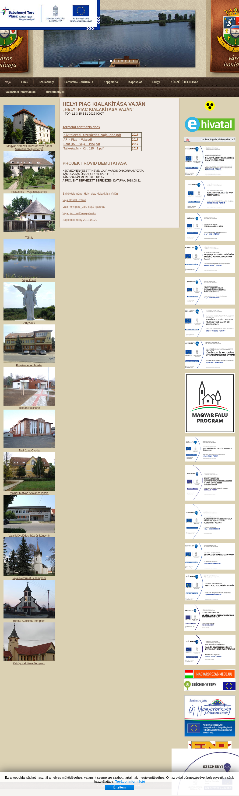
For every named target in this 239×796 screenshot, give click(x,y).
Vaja (8, 82)
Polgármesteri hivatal (29, 365)
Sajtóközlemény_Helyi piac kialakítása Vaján (90, 193)
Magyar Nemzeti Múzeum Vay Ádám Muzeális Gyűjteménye (29, 147)
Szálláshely (46, 82)
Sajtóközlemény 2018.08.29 (80, 220)
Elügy (156, 82)
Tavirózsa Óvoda (29, 450)
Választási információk (20, 92)
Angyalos (29, 322)
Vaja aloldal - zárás (74, 200)
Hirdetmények (55, 92)
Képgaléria (111, 82)
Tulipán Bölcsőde (29, 408)
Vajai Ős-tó (29, 280)
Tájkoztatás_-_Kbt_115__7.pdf (83, 148)
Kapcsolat (135, 82)
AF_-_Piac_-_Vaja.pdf (77, 139)
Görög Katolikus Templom (29, 663)
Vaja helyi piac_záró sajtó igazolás (84, 206)
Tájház (29, 237)
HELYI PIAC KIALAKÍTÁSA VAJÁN (104, 104)
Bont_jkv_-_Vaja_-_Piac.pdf (81, 144)
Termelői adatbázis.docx (81, 127)
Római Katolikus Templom (29, 620)
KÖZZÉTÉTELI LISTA (184, 82)
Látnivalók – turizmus (78, 82)
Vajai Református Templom (29, 578)
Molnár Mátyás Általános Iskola (29, 493)
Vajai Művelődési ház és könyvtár (29, 535)
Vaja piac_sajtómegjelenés (79, 213)
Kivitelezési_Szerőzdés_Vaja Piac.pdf (92, 135)
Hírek (24, 82)
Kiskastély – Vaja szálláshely (29, 191)
